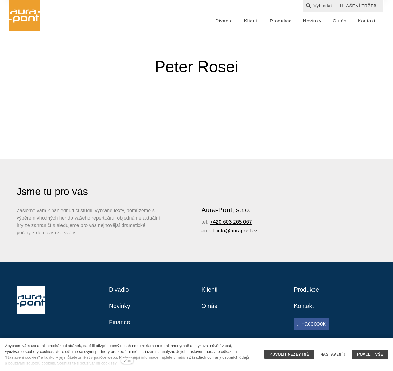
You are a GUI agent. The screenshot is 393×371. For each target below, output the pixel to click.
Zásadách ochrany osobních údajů (219, 357)
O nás (209, 307)
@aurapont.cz (241, 232)
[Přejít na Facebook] (311, 325)
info (221, 232)
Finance (120, 324)
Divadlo (119, 290)
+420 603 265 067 (231, 223)
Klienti (209, 290)
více (127, 360)
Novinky (120, 307)
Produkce (307, 290)
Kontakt (304, 307)
